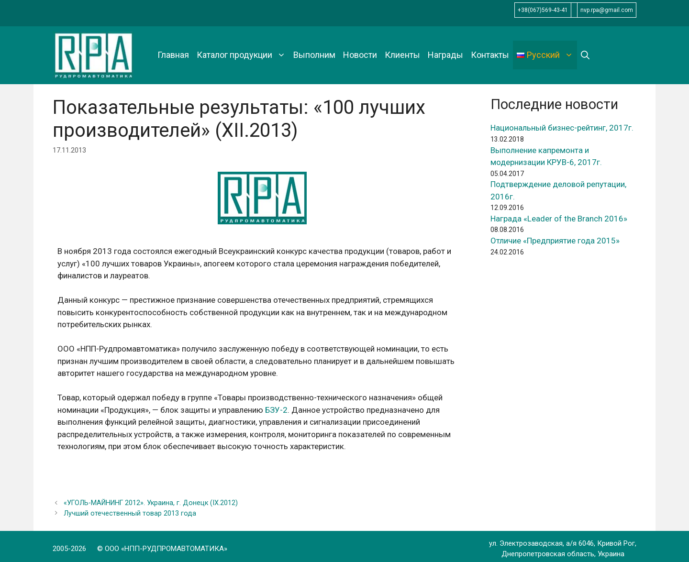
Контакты (490, 55)
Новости (360, 55)
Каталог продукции (243, 55)
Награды (445, 55)
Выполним (314, 55)
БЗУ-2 (276, 410)
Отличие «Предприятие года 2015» (555, 240)
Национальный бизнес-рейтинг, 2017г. (561, 127)
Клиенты (402, 55)
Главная (173, 55)
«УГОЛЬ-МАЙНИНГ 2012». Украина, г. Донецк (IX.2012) (151, 503)
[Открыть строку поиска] (585, 55)
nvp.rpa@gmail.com (606, 10)
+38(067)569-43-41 (543, 10)
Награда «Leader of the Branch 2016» (558, 218)
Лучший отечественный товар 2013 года (130, 513)
